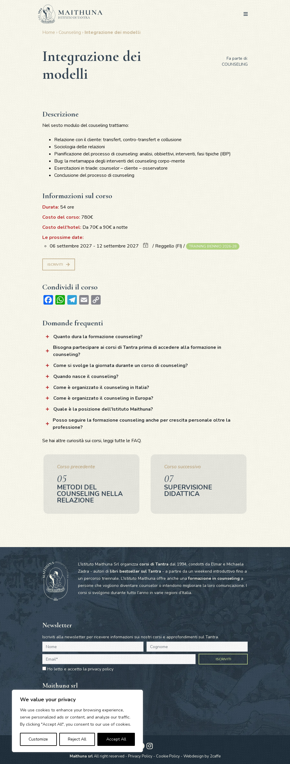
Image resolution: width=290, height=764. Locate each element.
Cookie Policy (168, 756)
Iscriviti (58, 264)
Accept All (116, 739)
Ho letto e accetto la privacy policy (80, 669)
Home (48, 32)
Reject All (77, 739)
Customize (38, 739)
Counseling (70, 32)
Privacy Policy (140, 756)
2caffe (215, 756)
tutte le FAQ (128, 440)
